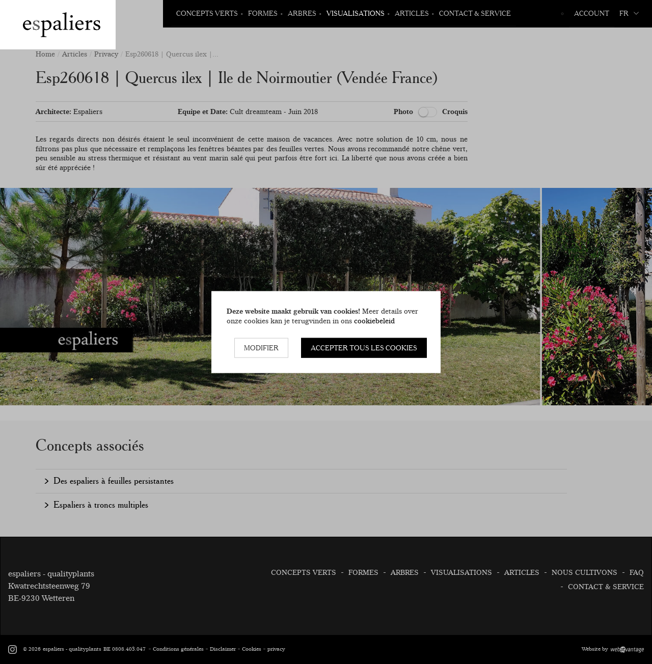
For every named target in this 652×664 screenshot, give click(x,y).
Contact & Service (475, 13)
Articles (412, 13)
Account (591, 13)
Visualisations (356, 13)
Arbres (302, 13)
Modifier (261, 348)
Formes (263, 13)
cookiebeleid (374, 320)
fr (629, 13)
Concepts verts (207, 13)
